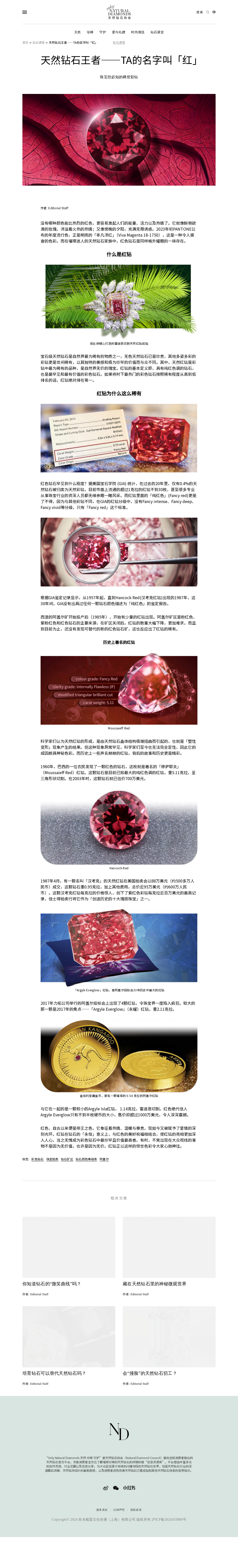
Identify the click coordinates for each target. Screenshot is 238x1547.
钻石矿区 (67, 1159)
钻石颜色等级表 (86, 1159)
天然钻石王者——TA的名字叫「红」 (73, 42)
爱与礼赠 (118, 32)
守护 (102, 32)
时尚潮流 (137, 32)
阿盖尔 (104, 1159)
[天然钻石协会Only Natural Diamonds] (119, 12)
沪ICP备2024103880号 (169, 1521)
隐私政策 (136, 1511)
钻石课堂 (157, 32)
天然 (77, 32)
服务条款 (102, 1511)
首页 (25, 42)
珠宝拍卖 (52, 1159)
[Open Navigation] (34, 12)
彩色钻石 (37, 1159)
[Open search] (202, 12)
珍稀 (90, 32)
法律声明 (118, 1511)
